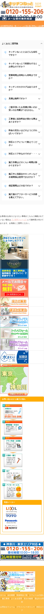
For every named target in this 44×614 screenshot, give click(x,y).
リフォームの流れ (36, 595)
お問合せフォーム (7, 607)
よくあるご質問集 (10, 43)
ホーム (3, 595)
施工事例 (5, 598)
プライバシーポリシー (26, 607)
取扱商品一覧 (22, 595)
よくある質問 (16, 598)
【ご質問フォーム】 (19, 220)
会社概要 (11, 595)
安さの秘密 (28, 598)
